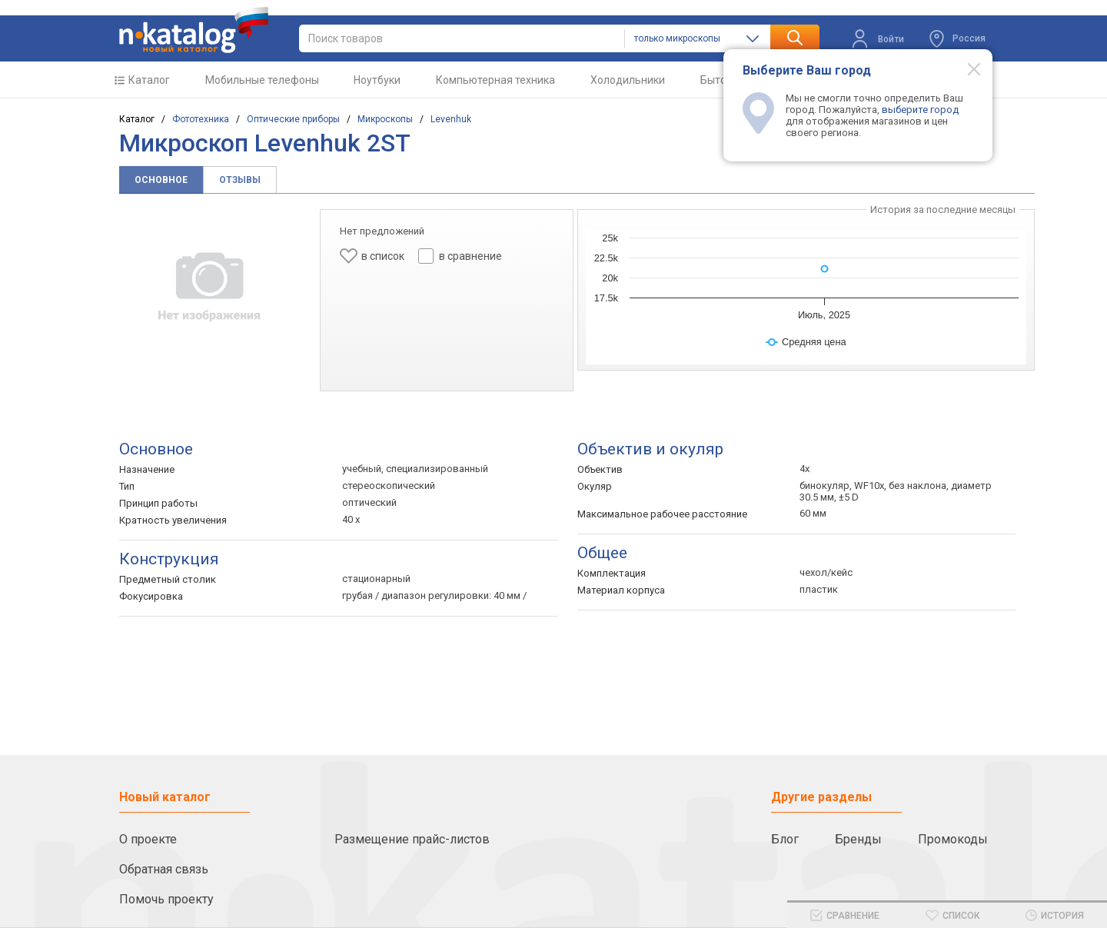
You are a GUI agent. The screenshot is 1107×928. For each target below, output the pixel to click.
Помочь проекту (166, 899)
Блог (785, 839)
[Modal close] (965, 68)
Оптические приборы (293, 119)
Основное (161, 180)
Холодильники (627, 80)
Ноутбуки (377, 80)
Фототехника (200, 119)
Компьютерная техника (495, 80)
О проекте (148, 839)
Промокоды (953, 839)
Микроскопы (385, 119)
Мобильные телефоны (262, 80)
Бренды (858, 839)
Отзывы (240, 180)
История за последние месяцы (943, 209)
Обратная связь (163, 869)
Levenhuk (450, 119)
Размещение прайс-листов (412, 839)
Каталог (149, 80)
